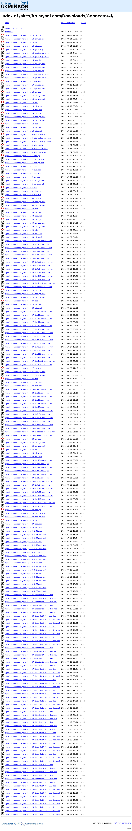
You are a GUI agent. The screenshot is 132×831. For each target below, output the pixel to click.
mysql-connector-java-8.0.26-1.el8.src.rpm (27, 258)
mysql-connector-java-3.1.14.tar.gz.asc (25, 116)
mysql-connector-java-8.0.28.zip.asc (23, 453)
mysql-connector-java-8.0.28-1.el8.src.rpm (27, 407)
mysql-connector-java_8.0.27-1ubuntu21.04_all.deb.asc (32, 694)
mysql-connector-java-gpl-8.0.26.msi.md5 (25, 559)
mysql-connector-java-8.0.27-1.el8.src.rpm (27, 329)
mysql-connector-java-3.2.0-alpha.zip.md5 (26, 152)
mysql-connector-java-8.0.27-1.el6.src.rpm (27, 315)
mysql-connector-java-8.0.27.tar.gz (23, 368)
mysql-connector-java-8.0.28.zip (21, 449)
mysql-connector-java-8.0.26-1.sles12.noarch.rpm (30, 283)
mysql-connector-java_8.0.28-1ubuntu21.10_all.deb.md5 (32, 761)
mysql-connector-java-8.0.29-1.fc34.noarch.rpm (29, 481)
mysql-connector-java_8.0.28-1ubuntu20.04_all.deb (30, 743)
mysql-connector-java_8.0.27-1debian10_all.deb (29, 647)
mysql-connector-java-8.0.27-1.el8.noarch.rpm (28, 325)
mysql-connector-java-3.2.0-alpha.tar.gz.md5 (28, 141)
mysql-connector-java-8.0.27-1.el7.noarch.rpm (28, 318)
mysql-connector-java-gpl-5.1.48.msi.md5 (25, 538)
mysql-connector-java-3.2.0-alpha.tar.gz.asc (28, 138)
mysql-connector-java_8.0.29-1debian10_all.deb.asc (31, 768)
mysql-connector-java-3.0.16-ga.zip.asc (25, 63)
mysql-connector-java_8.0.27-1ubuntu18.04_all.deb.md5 (32, 676)
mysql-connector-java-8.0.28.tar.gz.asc (25, 442)
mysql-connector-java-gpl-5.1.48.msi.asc (25, 534)
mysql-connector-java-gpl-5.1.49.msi (23, 541)
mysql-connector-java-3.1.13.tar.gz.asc (25, 95)
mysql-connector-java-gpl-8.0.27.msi (23, 563)
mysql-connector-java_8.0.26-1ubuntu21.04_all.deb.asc (32, 640)
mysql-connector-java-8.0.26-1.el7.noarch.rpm (28, 247)
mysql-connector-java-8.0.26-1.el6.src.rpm (27, 244)
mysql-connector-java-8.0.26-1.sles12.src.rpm (28, 286)
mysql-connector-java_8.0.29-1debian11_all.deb (29, 775)
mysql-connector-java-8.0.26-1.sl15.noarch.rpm (29, 276)
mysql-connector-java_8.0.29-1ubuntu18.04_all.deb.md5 (32, 793)
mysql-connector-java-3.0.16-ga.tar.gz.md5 (27, 56)
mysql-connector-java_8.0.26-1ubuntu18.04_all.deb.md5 (32, 623)
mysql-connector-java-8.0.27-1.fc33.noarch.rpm (29, 332)
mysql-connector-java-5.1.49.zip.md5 (23, 237)
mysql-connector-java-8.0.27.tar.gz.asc (25, 371)
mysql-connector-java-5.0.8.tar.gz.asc (24, 180)
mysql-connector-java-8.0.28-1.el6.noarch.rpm (28, 389)
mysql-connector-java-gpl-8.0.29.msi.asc (25, 587)
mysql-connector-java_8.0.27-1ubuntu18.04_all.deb (30, 669)
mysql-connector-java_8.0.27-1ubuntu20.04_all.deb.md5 (32, 686)
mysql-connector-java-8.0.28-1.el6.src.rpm (27, 393)
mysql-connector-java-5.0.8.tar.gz (22, 177)
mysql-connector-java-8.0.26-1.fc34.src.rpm (27, 272)
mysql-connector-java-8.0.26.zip (21, 301)
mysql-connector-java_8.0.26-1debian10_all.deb (29, 594)
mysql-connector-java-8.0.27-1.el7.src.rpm (27, 322)
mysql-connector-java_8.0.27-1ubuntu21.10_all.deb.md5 (32, 708)
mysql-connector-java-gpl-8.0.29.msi (23, 584)
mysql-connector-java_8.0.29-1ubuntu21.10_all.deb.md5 (32, 814)
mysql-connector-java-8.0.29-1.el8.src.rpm (27, 478)
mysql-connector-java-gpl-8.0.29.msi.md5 (25, 591)
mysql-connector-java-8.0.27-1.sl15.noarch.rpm (29, 354)
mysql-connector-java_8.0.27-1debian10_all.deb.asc (31, 651)
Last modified (68, 22)
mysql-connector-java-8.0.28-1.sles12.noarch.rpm (30, 432)
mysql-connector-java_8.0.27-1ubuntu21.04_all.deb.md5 (32, 697)
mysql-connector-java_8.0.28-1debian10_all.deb (29, 711)
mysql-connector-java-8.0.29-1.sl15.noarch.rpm (29, 495)
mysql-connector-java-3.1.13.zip (21, 102)
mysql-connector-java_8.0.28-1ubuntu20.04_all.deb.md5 (32, 750)
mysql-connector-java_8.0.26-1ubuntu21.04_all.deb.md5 (32, 644)
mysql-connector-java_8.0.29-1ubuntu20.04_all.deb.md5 (32, 803)
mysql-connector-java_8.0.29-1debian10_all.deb (29, 764)
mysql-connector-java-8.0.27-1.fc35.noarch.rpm (29, 347)
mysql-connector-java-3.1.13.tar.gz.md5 (25, 99)
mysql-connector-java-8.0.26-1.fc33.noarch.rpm (29, 262)
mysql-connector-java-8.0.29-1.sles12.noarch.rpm (30, 502)
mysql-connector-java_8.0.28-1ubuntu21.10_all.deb (30, 754)
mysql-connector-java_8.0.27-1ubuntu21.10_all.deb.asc (32, 704)
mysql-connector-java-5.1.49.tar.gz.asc (25, 223)
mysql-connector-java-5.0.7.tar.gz (22, 155)
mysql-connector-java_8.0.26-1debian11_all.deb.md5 (31, 612)
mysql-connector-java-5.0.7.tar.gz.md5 (24, 162)
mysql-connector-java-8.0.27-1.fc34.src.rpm (27, 343)
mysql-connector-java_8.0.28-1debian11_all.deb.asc (31, 725)
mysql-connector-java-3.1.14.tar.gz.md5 (25, 120)
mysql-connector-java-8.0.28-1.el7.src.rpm (27, 400)
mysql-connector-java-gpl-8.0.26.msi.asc (25, 555)
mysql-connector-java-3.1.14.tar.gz (23, 113)
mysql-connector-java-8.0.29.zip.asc (23, 524)
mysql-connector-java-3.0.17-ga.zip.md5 (25, 88)
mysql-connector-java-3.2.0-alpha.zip (24, 145)
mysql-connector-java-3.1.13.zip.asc (23, 106)
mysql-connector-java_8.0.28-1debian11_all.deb (29, 722)
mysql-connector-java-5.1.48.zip (21, 209)
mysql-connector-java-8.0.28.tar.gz (23, 439)
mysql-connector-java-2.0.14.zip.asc (23, 46)
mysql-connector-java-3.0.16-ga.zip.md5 (25, 67)
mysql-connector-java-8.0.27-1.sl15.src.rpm (27, 357)
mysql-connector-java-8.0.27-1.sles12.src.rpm (28, 364)
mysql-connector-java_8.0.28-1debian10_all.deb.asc (31, 715)
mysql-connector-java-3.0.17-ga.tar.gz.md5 (27, 78)
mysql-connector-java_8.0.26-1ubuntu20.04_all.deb (30, 626)
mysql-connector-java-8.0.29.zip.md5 (23, 527)
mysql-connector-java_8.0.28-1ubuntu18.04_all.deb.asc (32, 736)
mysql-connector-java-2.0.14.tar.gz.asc (25, 39)
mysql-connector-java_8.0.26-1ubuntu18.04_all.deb (30, 616)
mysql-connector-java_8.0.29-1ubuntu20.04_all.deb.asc (32, 800)
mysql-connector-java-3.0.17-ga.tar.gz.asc (27, 74)
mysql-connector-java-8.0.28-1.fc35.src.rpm (27, 421)
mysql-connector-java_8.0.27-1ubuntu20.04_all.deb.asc (32, 683)
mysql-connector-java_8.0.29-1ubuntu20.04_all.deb (30, 796)
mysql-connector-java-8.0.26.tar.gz (23, 290)
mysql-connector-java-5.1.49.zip (21, 230)
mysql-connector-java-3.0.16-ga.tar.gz (24, 49)
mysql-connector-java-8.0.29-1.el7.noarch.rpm (28, 467)
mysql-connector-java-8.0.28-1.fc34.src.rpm (27, 414)
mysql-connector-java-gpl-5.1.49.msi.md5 (25, 548)
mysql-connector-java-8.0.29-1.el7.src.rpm (27, 470)
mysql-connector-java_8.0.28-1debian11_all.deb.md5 (31, 729)
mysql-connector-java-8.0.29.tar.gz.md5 (25, 517)
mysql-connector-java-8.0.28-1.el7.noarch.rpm (28, 396)
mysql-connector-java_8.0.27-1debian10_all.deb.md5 (31, 655)
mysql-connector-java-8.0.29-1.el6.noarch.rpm (28, 460)
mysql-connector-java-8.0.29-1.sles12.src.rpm (28, 506)
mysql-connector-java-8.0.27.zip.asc (23, 382)
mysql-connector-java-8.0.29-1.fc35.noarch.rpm (29, 488)
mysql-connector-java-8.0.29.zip (21, 520)
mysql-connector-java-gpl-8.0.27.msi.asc (25, 566)
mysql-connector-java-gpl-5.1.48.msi (23, 531)
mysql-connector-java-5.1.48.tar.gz (23, 198)
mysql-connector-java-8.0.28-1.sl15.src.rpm (27, 428)
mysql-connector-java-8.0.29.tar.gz (23, 509)
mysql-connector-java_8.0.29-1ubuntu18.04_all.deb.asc (32, 789)
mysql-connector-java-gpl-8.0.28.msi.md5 (25, 580)
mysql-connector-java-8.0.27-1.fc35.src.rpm (27, 350)
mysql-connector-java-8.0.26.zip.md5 (23, 308)
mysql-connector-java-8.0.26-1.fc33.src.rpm (27, 265)
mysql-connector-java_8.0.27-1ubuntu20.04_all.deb (30, 679)
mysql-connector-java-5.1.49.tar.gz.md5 (25, 226)
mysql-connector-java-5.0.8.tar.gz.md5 (24, 184)
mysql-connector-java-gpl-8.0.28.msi (23, 573)
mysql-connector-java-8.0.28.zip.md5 (23, 456)
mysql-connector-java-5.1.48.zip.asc (23, 212)
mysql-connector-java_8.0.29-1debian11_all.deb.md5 (31, 782)
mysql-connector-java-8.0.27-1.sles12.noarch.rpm (30, 361)
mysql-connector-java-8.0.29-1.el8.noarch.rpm (28, 474)
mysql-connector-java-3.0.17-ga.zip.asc (25, 85)
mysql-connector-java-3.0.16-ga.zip (23, 60)
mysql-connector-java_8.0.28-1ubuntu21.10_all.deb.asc (32, 757)
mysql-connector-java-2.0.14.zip (21, 42)
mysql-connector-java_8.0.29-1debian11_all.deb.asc (31, 778)
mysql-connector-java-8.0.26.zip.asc (23, 304)
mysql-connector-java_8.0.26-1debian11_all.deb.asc (31, 609)
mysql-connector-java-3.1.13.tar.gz (23, 92)
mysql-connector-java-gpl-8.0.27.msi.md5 (25, 570)
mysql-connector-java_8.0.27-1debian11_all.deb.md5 (31, 665)
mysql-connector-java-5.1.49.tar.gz (23, 219)
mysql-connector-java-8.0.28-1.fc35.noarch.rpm (29, 417)
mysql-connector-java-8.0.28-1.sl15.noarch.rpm (29, 424)
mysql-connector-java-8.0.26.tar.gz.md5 (25, 297)
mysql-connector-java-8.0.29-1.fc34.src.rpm (27, 485)
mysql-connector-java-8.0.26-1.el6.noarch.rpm (28, 240)
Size (83, 22)
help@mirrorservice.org (122, 823)
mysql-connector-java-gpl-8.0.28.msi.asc (25, 577)
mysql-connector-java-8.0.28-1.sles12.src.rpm (28, 435)
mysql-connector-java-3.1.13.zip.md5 (23, 109)
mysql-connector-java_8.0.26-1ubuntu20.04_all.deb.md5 (32, 633)
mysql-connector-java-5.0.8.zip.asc (23, 191)
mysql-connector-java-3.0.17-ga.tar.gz (24, 70)
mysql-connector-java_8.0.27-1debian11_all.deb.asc (31, 662)
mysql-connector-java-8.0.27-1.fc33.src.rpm (27, 336)
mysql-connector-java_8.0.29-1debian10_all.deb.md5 (31, 771)
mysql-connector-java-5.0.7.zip (21, 166)
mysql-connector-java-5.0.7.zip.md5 (23, 173)
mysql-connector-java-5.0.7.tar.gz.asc (24, 159)
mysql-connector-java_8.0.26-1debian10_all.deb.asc (31, 598)
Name (7, 22)
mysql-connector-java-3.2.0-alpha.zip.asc (26, 148)
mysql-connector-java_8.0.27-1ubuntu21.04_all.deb (30, 690)
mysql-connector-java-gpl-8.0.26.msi (23, 552)
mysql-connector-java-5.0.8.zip (21, 187)
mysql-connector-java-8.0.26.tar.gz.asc (25, 293)
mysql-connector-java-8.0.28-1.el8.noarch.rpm (28, 403)
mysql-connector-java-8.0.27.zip (21, 378)
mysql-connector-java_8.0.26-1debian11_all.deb (29, 605)
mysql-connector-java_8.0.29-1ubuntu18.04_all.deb (30, 786)
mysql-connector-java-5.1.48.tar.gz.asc (25, 201)
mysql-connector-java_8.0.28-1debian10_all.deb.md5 (31, 718)
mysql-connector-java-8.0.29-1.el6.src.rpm (27, 463)
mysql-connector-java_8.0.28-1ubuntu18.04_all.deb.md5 (32, 740)
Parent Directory (13, 28)
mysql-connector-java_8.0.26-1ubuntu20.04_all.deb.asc (32, 630)
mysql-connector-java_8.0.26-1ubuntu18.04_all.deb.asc (32, 619)
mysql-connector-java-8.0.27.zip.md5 (23, 386)
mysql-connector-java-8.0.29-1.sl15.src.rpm (27, 499)
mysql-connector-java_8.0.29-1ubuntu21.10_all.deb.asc (32, 810)
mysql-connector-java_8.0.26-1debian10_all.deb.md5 (31, 601)
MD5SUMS (9, 32)
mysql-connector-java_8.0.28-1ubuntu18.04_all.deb (30, 732)
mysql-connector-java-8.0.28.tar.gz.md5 (25, 446)
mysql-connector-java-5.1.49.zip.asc (23, 233)
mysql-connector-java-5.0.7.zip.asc (23, 170)
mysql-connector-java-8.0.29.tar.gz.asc (25, 513)
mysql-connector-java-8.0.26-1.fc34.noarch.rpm (29, 269)
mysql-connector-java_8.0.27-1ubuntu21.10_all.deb (30, 701)
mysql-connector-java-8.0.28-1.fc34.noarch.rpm (29, 410)
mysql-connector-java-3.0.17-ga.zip (23, 81)
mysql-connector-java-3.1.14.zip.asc (23, 127)
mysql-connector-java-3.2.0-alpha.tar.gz (25, 134)
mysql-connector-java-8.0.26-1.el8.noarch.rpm (28, 255)
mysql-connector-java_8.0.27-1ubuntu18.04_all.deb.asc (32, 672)
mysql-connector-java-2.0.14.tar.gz (23, 35)
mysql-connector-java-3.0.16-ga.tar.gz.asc (27, 53)
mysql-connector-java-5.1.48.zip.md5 (23, 216)
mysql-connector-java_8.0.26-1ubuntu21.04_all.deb (30, 637)
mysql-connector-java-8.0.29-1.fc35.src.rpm (27, 492)
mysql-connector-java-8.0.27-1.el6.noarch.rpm (28, 311)
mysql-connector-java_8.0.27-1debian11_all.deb (29, 658)
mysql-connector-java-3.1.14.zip (21, 124)
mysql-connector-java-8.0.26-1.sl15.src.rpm (27, 279)
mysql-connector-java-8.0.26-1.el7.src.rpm (27, 251)
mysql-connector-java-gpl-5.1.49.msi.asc (25, 545)
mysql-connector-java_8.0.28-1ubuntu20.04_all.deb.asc (32, 747)
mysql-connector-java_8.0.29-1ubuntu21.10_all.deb (30, 807)
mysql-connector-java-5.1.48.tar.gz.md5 (25, 205)
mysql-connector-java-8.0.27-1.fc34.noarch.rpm (29, 340)
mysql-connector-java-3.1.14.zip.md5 (23, 131)
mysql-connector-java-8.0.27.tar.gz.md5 (25, 375)
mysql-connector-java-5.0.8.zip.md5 (23, 194)
